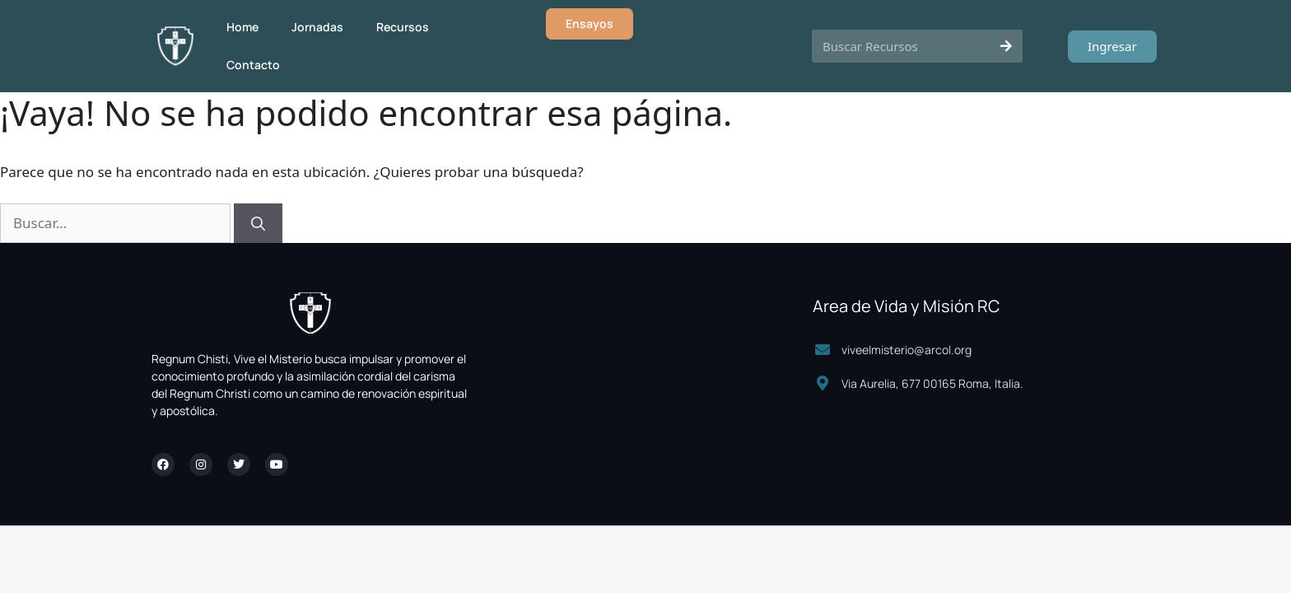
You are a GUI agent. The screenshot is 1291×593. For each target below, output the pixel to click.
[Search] (1006, 46)
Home (242, 27)
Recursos (402, 27)
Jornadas (317, 27)
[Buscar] (258, 223)
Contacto (253, 64)
